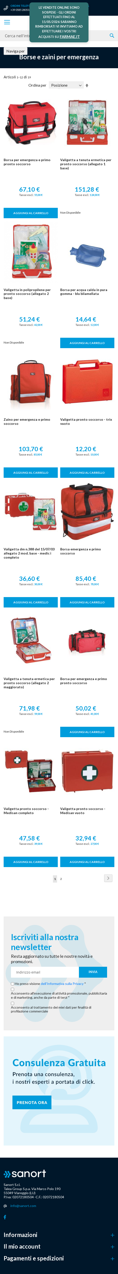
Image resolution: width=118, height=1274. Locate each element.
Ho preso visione (49, 984)
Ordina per (37, 85)
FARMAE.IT (70, 36)
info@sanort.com (23, 1206)
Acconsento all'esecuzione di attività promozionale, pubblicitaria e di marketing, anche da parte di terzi (59, 995)
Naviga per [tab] (15, 51)
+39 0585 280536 (20, 9)
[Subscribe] (93, 972)
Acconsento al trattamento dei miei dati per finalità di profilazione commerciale (51, 1009)
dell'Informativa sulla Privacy (62, 984)
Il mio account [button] (22, 1246)
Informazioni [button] (20, 1234)
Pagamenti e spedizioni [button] (34, 1258)
